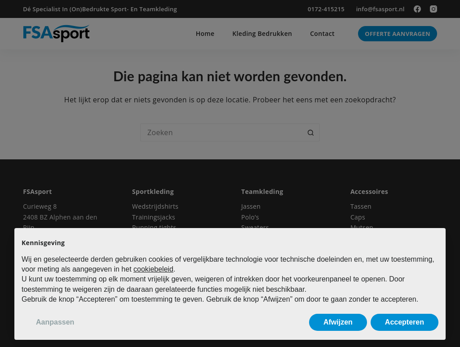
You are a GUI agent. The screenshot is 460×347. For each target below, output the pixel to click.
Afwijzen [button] (338, 322)
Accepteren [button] (404, 322)
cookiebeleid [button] (153, 269)
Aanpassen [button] (55, 322)
